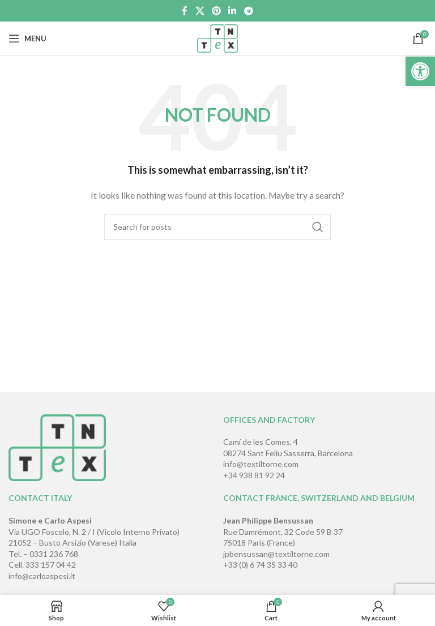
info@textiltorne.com (260, 464)
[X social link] (199, 10)
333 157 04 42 (50, 564)
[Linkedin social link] (232, 10)
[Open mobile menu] (27, 38)
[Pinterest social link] (216, 10)
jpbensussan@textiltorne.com (276, 554)
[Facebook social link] (184, 10)
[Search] (217, 227)
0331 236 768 (53, 554)
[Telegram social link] (248, 10)
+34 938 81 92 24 (254, 475)
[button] (420, 71)
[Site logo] (217, 37)
